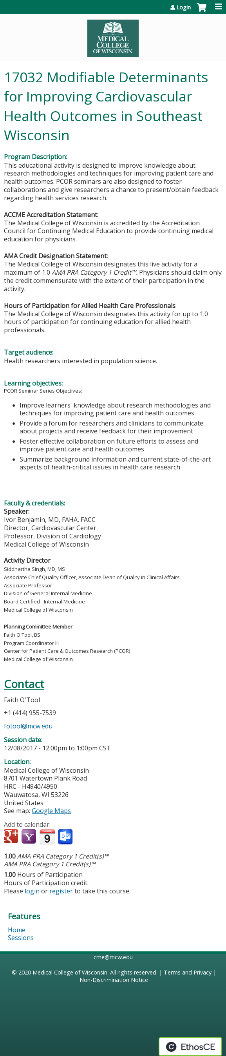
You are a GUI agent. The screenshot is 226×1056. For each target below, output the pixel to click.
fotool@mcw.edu (28, 726)
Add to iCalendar (47, 836)
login (32, 891)
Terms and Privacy (188, 972)
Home (16, 930)
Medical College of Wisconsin (70, 972)
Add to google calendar (12, 837)
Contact (24, 684)
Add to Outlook (66, 837)
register (61, 891)
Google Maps (51, 810)
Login (183, 7)
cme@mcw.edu (113, 957)
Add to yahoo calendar (30, 837)
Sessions (21, 937)
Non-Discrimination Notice (114, 980)
